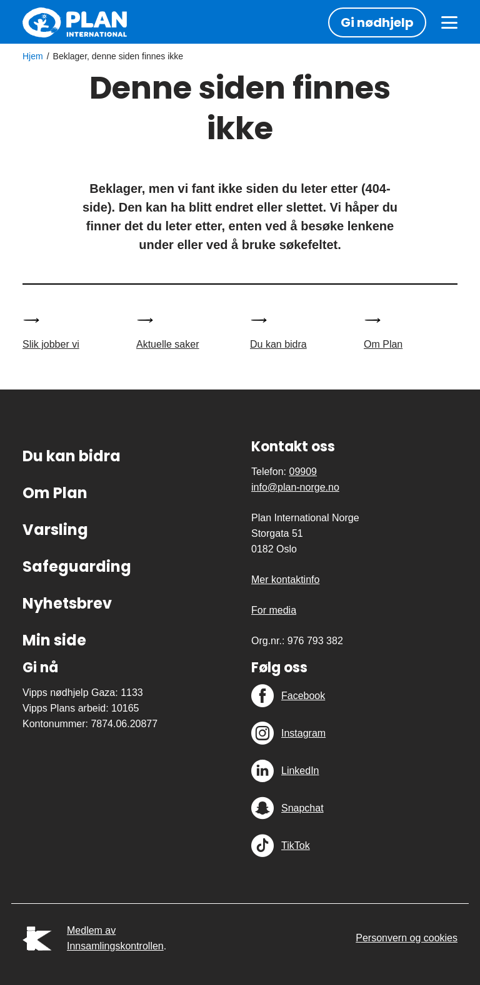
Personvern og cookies (407, 938)
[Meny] (449, 22)
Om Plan (383, 344)
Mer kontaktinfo (285, 579)
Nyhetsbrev (67, 603)
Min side (54, 640)
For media (273, 610)
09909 (303, 471)
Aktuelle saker (167, 344)
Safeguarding (76, 566)
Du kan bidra (278, 344)
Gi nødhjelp (377, 22)
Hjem (32, 56)
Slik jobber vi (50, 344)
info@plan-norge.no (295, 487)
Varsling (55, 529)
